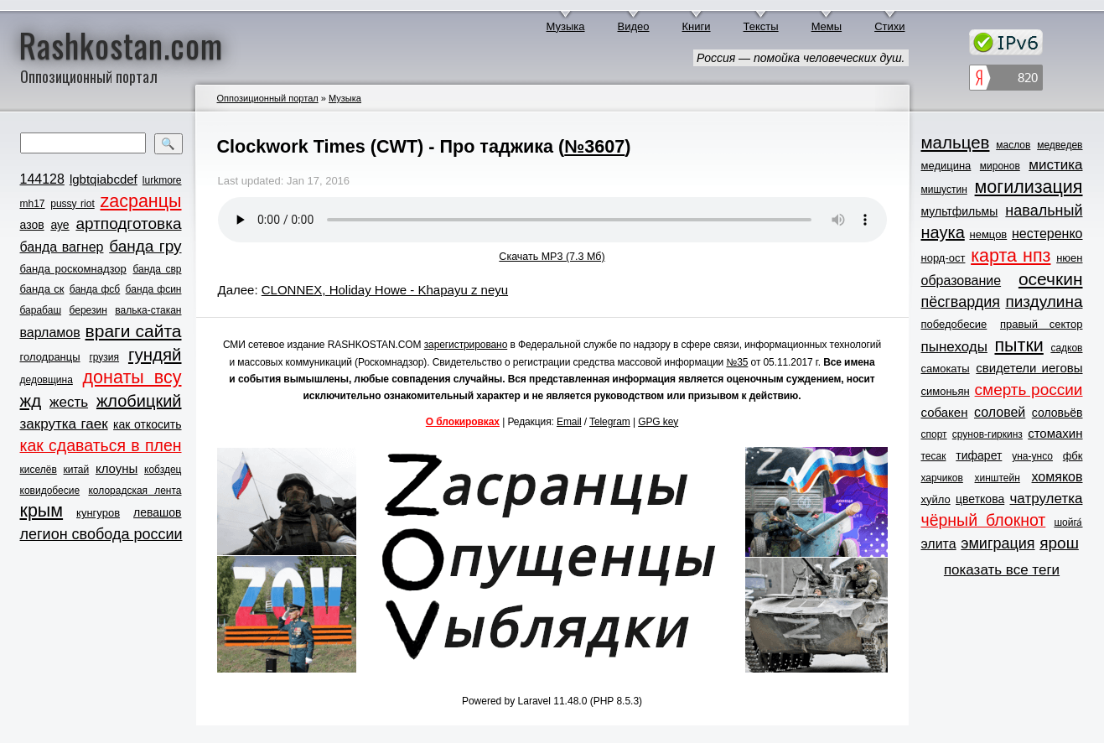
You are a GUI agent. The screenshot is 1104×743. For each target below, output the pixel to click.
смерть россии (1029, 389)
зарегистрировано (466, 345)
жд (31, 400)
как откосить (147, 424)
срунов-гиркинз (987, 434)
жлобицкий (139, 401)
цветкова (980, 499)
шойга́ (1068, 522)
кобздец (162, 469)
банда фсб (95, 289)
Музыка (566, 26)
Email (569, 422)
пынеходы (954, 347)
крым (42, 511)
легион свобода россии (101, 534)
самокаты (945, 368)
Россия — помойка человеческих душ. (801, 58)
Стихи (889, 26)
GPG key (658, 422)
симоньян (945, 391)
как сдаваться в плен (101, 445)
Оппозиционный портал (268, 98)
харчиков (942, 478)
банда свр (156, 269)
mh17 (32, 204)
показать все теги (1002, 570)
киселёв (38, 469)
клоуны (116, 468)
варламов (50, 332)
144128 (42, 179)
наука (943, 232)
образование (961, 280)
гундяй (155, 354)
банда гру (145, 246)
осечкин (1050, 278)
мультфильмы (959, 211)
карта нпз (1010, 256)
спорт (934, 434)
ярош (1059, 543)
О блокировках (463, 422)
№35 (737, 362)
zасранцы (140, 201)
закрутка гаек (64, 424)
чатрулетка (1046, 499)
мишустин (944, 189)
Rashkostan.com (121, 44)
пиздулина (1043, 301)
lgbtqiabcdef (103, 179)
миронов (1000, 166)
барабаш (41, 310)
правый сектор (1041, 324)
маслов (1013, 145)
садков (1066, 348)
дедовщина (46, 380)
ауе (59, 224)
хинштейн (997, 478)
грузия (104, 357)
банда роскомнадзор (73, 268)
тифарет (979, 455)
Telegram (609, 422)
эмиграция (997, 543)
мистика (1055, 165)
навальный (1043, 210)
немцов (988, 234)
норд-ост (943, 258)
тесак (933, 456)
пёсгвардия (961, 302)
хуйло (936, 499)
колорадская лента (134, 490)
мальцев (955, 142)
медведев (1059, 145)
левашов (157, 512)
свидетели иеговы (1029, 368)
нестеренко (1047, 233)
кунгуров (98, 513)
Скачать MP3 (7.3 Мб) (551, 256)
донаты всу (132, 377)
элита (938, 544)
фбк (1073, 455)
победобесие (954, 324)
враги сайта (134, 330)
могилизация (1029, 187)
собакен (944, 412)
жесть (68, 402)
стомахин (1055, 433)
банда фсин (154, 289)
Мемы (826, 26)
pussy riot (72, 204)
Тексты (761, 26)
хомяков (1057, 477)
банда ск (42, 289)
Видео (634, 26)
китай (77, 469)
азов (32, 224)
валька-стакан (148, 310)
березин (88, 310)
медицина (946, 165)
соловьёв (1057, 412)
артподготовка (128, 223)
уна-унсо (1032, 456)
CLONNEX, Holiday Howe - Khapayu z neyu (385, 290)
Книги (696, 26)
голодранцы (50, 357)
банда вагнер (62, 247)
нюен (1069, 258)
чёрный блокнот (983, 520)
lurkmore (162, 180)
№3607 (594, 146)
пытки (1018, 345)
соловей (999, 412)
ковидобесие (50, 490)
